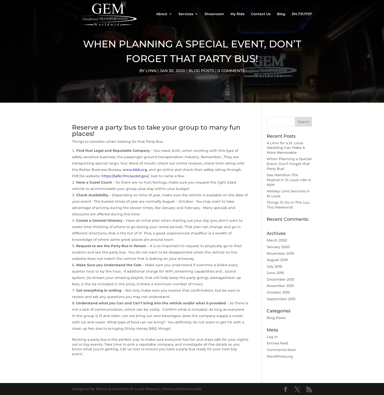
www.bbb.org (135, 169)
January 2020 (278, 247)
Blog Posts (201, 70)
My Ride (237, 14)
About (161, 14)
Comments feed (281, 350)
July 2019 (274, 266)
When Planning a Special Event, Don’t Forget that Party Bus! (289, 164)
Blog (281, 14)
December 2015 (280, 279)
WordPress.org (280, 356)
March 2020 (277, 240)
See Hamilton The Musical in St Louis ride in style (289, 180)
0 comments (231, 70)
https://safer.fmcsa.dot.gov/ (124, 176)
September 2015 (281, 299)
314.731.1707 (302, 14)
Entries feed (277, 343)
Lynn (150, 70)
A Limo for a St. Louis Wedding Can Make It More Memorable (286, 148)
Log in (272, 337)
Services (186, 14)
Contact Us (261, 14)
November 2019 (280, 253)
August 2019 (277, 260)
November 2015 (280, 286)
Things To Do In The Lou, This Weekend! (288, 204)
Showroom (214, 14)
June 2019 (275, 273)
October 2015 (278, 292)
